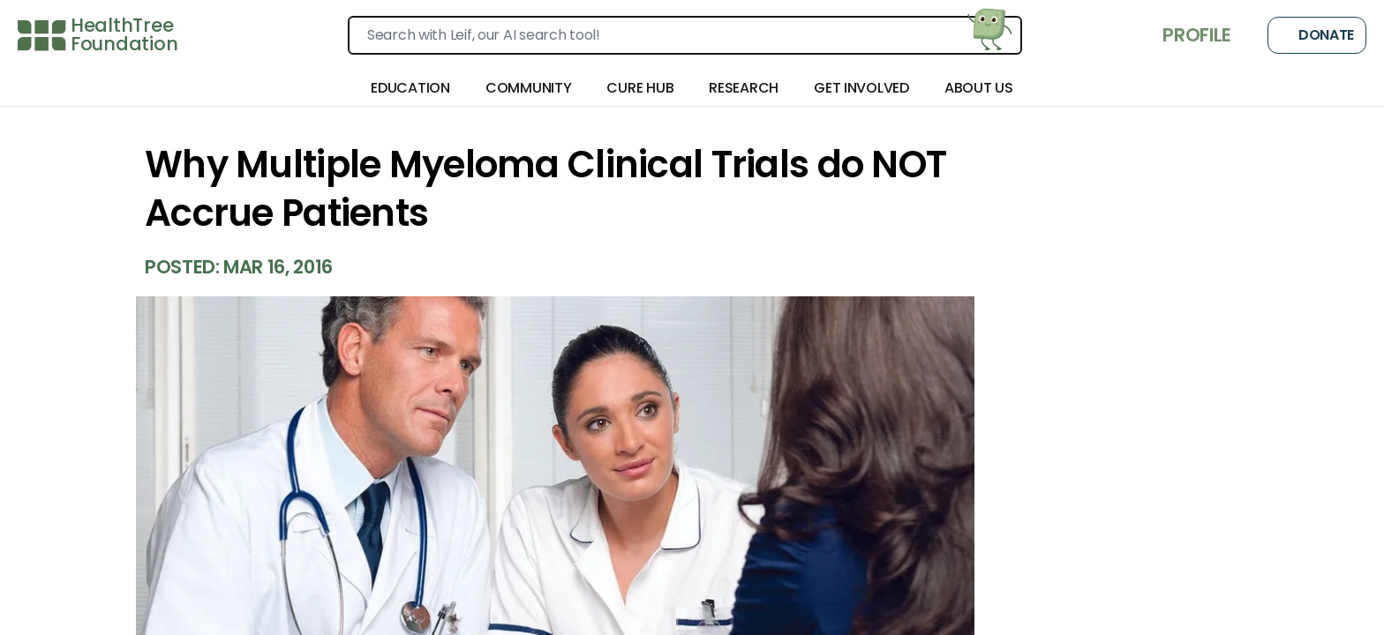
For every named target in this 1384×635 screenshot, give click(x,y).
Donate (1317, 35)
